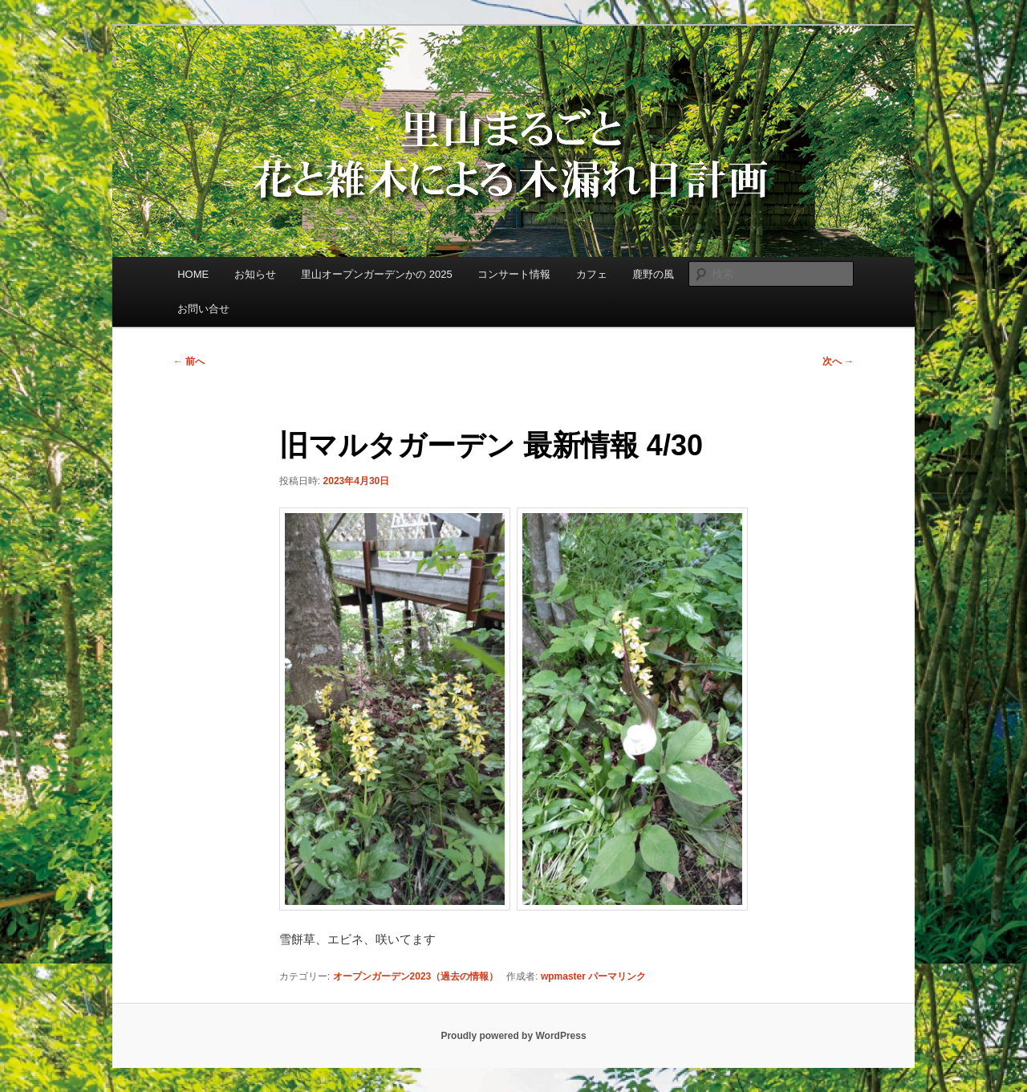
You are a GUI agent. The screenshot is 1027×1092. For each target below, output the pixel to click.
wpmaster (563, 976)
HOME (193, 274)
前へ (189, 361)
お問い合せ (203, 309)
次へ (838, 361)
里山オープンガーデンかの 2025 (377, 274)
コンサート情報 (513, 274)
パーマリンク (617, 976)
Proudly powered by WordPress (513, 1035)
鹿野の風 (653, 274)
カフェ (591, 274)
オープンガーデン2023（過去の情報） (416, 976)
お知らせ (255, 274)
